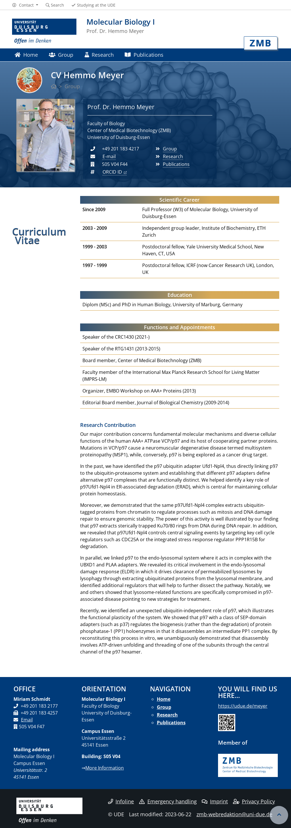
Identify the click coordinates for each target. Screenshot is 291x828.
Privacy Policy (254, 801)
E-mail (109, 156)
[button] (25, 5)
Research (99, 54)
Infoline (121, 801)
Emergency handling (168, 801)
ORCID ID (112, 172)
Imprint (215, 801)
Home (26, 54)
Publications (144, 54)
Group (61, 54)
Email (27, 720)
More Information (104, 768)
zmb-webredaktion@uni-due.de (234, 814)
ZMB (261, 43)
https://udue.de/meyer (242, 706)
